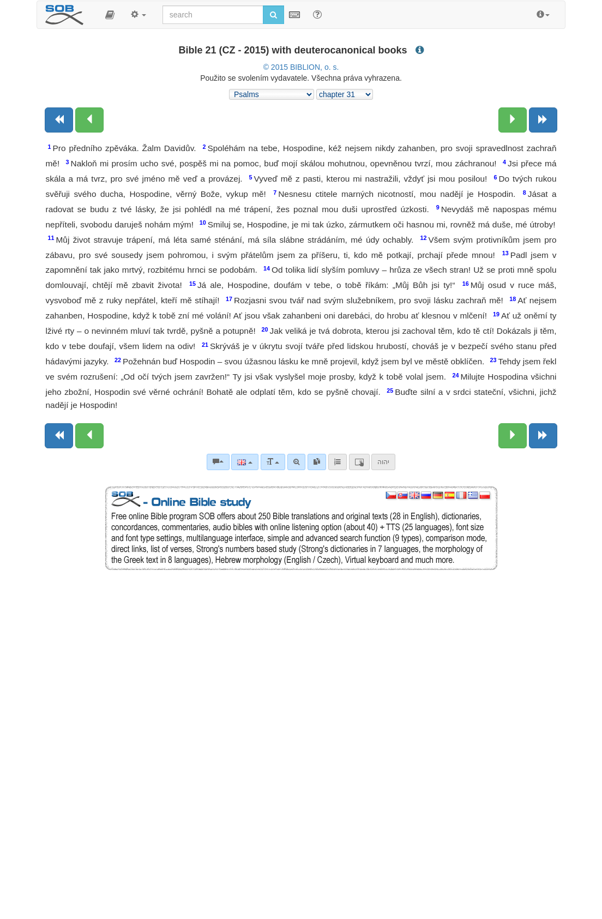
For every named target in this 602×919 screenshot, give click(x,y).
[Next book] (543, 120)
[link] (317, 462)
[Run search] (273, 14)
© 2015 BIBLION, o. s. (301, 67)
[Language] (244, 462)
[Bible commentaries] (218, 462)
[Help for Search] (317, 14)
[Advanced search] (296, 462)
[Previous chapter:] (89, 120)
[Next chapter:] (512, 120)
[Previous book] (59, 120)
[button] (110, 14)
